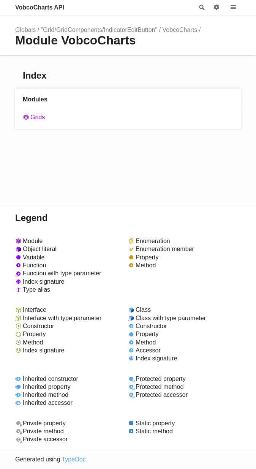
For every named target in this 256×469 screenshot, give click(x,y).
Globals (25, 30)
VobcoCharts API (39, 7)
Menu (233, 7)
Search (201, 7)
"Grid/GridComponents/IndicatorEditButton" (99, 30)
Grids (37, 117)
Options (216, 7)
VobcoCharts (180, 30)
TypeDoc (73, 459)
